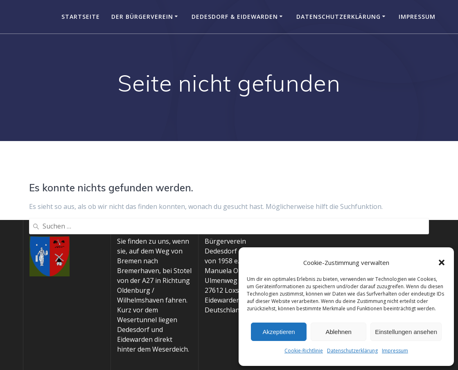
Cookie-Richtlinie (303, 350)
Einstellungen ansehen (406, 331)
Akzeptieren (278, 331)
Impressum (395, 350)
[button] (442, 262)
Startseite (80, 16)
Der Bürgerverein (142, 16)
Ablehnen (338, 331)
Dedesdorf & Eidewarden (235, 16)
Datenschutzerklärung (352, 350)
